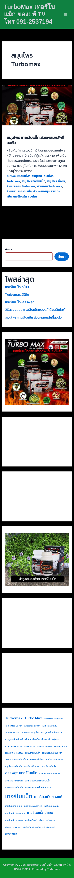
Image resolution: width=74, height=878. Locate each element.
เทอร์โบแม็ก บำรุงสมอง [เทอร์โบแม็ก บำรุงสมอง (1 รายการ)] (15, 813)
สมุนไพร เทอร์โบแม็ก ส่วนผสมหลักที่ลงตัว (35, 140)
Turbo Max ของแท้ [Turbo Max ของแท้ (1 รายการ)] (13, 725)
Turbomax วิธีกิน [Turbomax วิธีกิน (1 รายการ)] (12, 732)
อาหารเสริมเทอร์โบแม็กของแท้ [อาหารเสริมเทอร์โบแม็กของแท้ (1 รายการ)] (38, 787)
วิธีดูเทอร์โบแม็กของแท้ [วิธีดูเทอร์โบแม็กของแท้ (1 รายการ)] (52, 752)
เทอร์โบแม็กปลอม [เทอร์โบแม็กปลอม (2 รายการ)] (40, 812)
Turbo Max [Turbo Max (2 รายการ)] (33, 718)
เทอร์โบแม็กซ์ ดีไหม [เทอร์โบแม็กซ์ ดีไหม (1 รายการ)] (13, 806)
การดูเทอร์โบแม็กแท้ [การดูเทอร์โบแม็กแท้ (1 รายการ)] (14, 739)
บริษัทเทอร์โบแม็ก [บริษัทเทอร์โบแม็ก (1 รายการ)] (32, 739)
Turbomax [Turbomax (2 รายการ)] (13, 718)
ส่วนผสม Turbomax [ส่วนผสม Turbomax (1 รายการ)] (14, 780)
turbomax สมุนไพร (18, 176)
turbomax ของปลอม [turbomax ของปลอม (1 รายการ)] (53, 718)
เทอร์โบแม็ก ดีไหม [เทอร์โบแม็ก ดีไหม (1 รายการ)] (51, 806)
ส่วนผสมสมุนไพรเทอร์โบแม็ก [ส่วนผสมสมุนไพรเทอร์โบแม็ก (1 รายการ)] (37, 780)
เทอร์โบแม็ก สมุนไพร (25, 197)
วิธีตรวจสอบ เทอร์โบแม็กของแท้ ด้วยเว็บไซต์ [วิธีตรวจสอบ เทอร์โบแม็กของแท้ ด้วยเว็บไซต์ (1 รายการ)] (24, 759)
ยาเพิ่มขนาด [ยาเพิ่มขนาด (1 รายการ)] (29, 746)
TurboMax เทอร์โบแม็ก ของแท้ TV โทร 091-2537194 (29, 14)
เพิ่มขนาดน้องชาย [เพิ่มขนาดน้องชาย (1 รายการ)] (47, 820)
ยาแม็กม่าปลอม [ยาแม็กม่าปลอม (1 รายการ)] (60, 746)
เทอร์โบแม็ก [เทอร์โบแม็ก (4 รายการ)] (18, 796)
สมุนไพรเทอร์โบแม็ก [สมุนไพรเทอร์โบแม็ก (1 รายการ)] (13, 766)
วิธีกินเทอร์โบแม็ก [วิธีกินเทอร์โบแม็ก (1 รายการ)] (32, 752)
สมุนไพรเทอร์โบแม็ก (33, 181)
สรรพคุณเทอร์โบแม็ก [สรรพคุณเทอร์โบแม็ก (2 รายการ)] (21, 773)
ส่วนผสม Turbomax (49, 186)
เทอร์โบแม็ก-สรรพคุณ (20, 302)
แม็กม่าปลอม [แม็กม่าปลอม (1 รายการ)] (11, 833)
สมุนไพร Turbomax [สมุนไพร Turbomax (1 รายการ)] (54, 759)
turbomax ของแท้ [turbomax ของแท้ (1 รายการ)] (32, 725)
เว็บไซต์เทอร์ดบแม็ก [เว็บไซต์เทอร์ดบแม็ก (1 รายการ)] (32, 827)
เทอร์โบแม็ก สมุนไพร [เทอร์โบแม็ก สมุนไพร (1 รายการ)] (14, 820)
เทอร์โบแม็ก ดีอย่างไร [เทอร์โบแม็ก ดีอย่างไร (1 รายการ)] (33, 806)
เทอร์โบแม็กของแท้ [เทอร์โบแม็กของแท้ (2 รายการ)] (48, 797)
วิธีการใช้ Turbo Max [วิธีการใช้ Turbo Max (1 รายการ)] (14, 752)
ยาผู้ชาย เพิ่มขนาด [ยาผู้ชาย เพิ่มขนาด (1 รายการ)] (13, 746)
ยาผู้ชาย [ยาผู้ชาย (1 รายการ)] (55, 739)
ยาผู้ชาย (37, 176)
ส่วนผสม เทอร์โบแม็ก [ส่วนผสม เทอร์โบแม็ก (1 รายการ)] (14, 787)
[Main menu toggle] (65, 14)
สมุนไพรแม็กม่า (56, 181)
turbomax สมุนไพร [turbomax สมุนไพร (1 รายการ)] (30, 732)
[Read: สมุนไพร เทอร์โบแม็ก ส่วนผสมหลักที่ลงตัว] (37, 105)
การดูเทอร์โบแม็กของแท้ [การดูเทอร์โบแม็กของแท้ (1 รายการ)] (52, 732)
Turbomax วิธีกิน (17, 294)
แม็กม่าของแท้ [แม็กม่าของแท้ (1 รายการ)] (48, 827)
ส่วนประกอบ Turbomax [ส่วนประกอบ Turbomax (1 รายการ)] (49, 773)
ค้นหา (8, 249)
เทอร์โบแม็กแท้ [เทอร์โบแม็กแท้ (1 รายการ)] (31, 820)
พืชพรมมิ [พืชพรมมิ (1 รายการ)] (45, 739)
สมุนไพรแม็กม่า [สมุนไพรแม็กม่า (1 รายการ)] (49, 766)
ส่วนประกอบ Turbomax (21, 186)
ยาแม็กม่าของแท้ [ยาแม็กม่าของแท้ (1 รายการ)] (44, 746)
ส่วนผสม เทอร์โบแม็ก (19, 191)
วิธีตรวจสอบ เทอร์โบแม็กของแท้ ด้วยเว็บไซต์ (35, 309)
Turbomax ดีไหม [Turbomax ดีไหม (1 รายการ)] (49, 725)
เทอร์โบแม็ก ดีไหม (17, 286)
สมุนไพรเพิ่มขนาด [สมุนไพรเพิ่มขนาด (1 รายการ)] (32, 766)
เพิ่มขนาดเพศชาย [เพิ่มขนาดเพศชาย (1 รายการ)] (13, 827)
